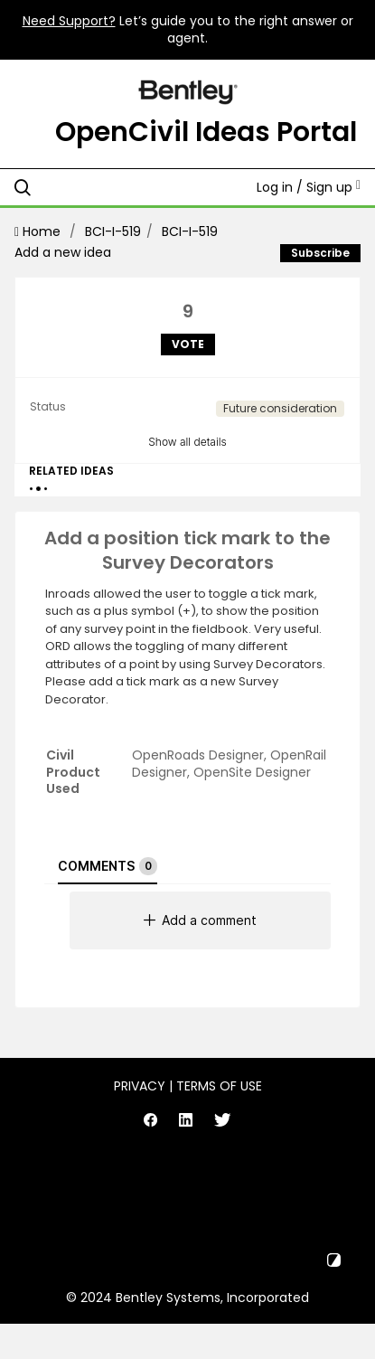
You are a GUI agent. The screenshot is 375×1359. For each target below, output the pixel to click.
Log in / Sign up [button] (309, 187)
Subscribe (320, 252)
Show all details (187, 441)
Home (39, 231)
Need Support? (69, 21)
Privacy (139, 1086)
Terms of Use (219, 1086)
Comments (107, 866)
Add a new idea (62, 252)
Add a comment (200, 920)
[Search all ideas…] (116, 187)
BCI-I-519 (113, 231)
